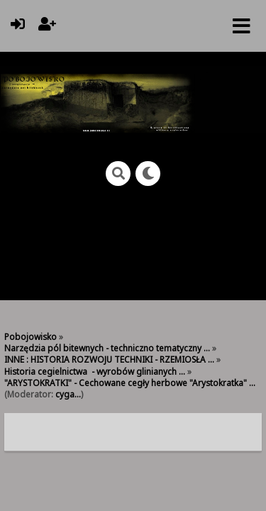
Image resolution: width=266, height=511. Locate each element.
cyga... (68, 394)
